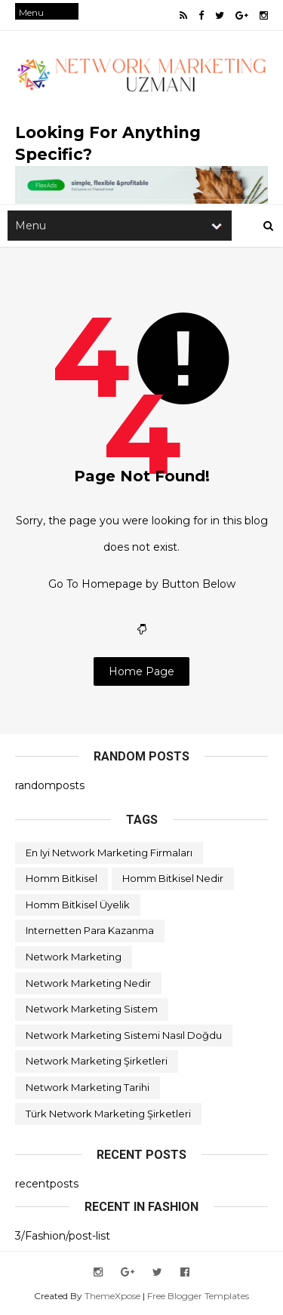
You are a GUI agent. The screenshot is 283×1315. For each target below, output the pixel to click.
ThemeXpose (112, 1295)
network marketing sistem (92, 1009)
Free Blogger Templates (198, 1295)
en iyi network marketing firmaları (109, 852)
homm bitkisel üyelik (78, 905)
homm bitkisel (61, 878)
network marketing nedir (88, 983)
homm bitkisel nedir (172, 878)
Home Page (141, 671)
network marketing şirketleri (97, 1061)
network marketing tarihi (87, 1087)
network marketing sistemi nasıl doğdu (124, 1035)
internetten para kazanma (90, 930)
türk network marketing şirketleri (108, 1114)
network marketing (74, 957)
